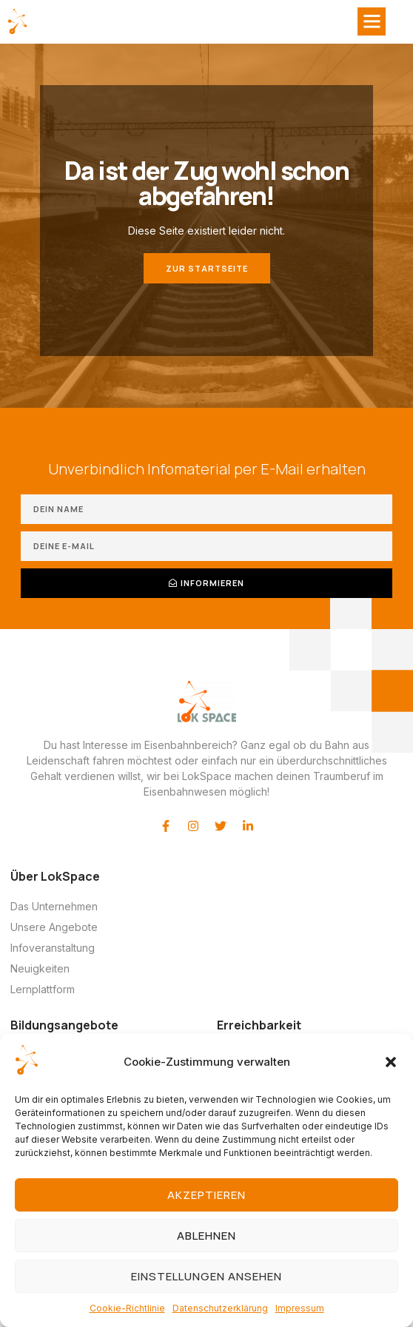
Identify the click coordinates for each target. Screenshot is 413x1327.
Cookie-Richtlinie (127, 1308)
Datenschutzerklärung (220, 1308)
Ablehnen (206, 1235)
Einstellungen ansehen (206, 1276)
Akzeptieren (206, 1195)
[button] (390, 1062)
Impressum (299, 1308)
